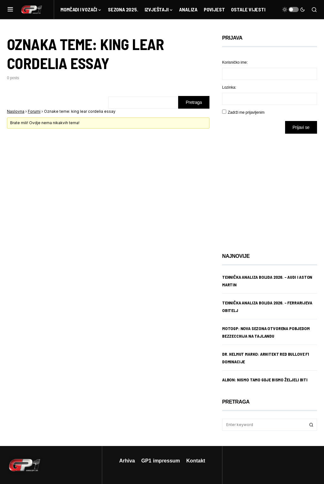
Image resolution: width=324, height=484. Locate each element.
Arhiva (127, 460)
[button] (10, 9)
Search (311, 424)
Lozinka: (229, 87)
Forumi (34, 111)
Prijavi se (301, 127)
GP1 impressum (160, 460)
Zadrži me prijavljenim (246, 112)
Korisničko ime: (235, 62)
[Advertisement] (272, 188)
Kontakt (195, 460)
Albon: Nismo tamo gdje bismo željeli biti (265, 379)
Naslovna (15, 111)
